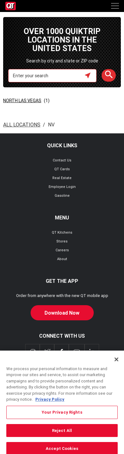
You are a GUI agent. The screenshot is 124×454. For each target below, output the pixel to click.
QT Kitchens (62, 232)
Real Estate (62, 178)
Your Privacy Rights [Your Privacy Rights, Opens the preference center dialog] (62, 417)
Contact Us (62, 160)
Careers (62, 250)
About (62, 259)
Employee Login (62, 186)
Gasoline (62, 195)
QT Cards (62, 169)
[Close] (116, 364)
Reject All (62, 435)
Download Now (62, 313)
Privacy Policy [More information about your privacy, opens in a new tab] (49, 404)
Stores (62, 241)
